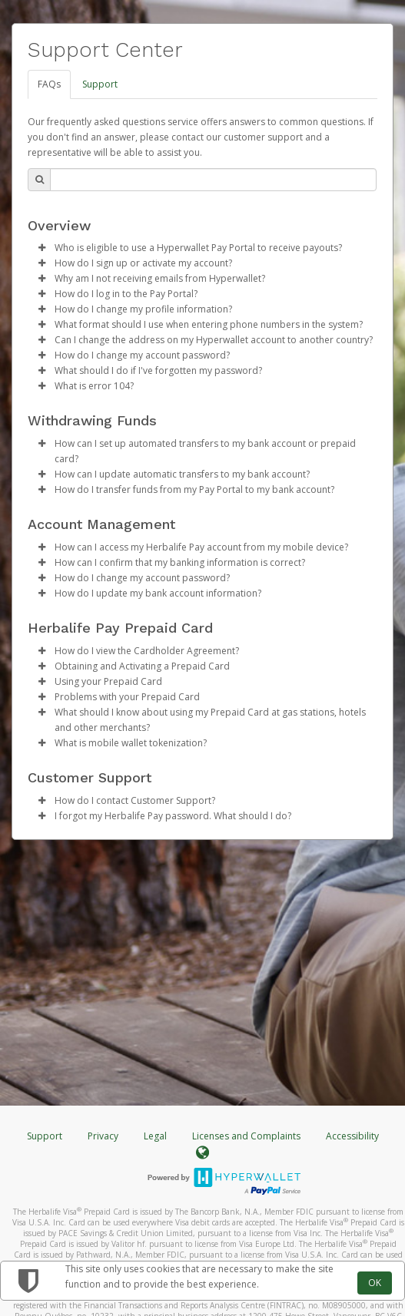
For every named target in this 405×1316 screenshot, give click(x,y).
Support (100, 84)
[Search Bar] (213, 179)
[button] (41, 248)
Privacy (103, 1135)
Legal (155, 1135)
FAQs (49, 84)
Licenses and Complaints (247, 1135)
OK (374, 1282)
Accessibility (352, 1135)
